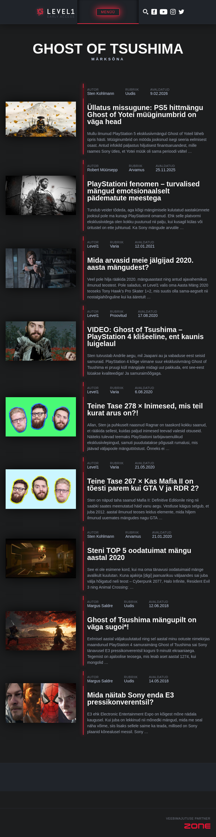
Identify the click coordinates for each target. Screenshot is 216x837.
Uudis (130, 93)
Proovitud (118, 315)
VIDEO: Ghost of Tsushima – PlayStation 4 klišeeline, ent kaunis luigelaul (145, 336)
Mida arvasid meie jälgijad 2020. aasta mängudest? (140, 263)
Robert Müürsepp (102, 170)
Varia (114, 246)
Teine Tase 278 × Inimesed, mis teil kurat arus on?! (145, 409)
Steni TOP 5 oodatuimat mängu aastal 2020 (139, 553)
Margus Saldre (100, 605)
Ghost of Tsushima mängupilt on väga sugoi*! (141, 623)
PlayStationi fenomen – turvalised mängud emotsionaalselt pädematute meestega (143, 191)
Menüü (108, 12)
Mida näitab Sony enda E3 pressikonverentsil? (130, 698)
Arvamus (136, 170)
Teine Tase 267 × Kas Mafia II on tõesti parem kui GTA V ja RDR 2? (143, 484)
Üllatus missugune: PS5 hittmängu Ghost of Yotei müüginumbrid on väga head (145, 114)
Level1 (93, 246)
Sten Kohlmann (100, 93)
